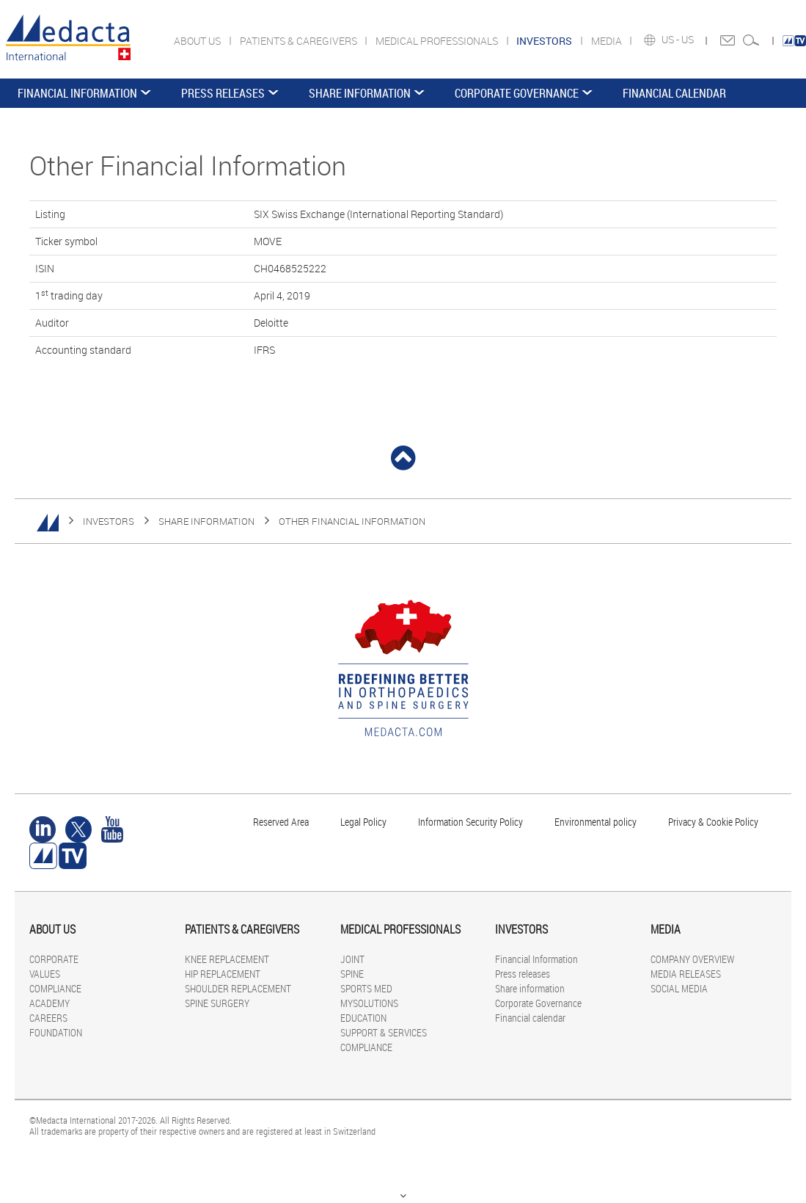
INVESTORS (108, 521)
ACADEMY (49, 1003)
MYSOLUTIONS (369, 1003)
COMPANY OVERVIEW (692, 959)
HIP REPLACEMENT (222, 974)
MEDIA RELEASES (686, 974)
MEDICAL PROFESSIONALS (437, 41)
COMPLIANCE (55, 988)
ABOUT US (198, 41)
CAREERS (48, 1018)
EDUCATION (363, 1018)
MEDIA (607, 41)
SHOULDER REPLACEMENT (238, 988)
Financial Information (77, 93)
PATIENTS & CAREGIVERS (299, 41)
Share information (360, 93)
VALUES (44, 974)
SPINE (352, 974)
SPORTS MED (366, 988)
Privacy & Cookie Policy (713, 822)
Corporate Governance (517, 93)
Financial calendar (674, 93)
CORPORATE (53, 959)
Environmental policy (595, 822)
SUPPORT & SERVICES (383, 1032)
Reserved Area (281, 822)
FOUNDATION (55, 1032)
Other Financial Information (352, 521)
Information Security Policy (470, 822)
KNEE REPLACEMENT (227, 959)
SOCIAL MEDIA (679, 988)
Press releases (223, 93)
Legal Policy (363, 822)
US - (671, 39)
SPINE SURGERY (217, 1003)
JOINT (352, 959)
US (688, 39)
